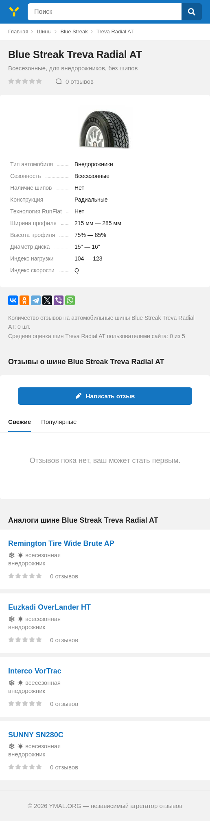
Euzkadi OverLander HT (49, 607)
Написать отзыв (105, 396)
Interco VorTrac (34, 671)
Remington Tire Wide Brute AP (61, 543)
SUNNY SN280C (35, 735)
